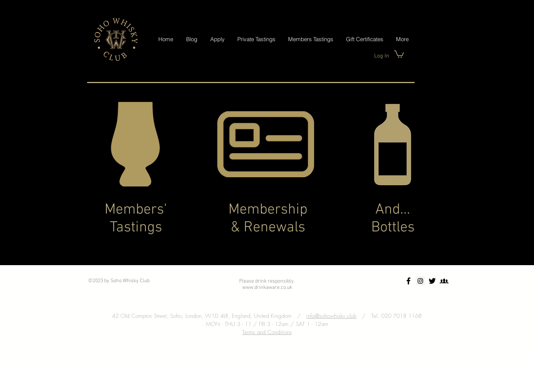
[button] (399, 54)
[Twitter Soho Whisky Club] (432, 281)
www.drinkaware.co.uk (267, 287)
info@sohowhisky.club (331, 316)
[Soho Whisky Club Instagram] (420, 281)
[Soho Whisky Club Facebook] (408, 281)
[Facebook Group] (444, 281)
